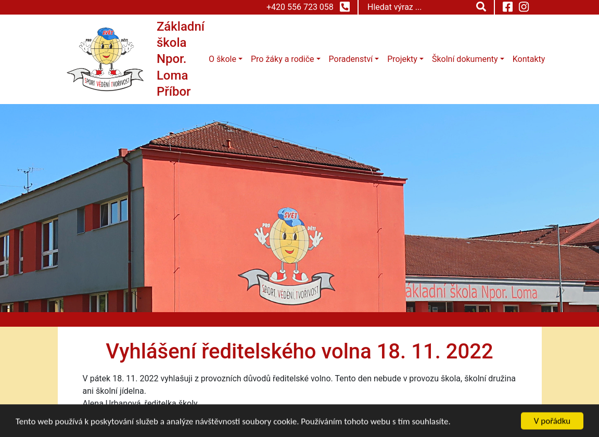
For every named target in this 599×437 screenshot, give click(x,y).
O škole (222, 59)
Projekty (402, 59)
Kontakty (529, 59)
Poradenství (351, 59)
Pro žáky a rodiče (282, 59)
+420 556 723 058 (308, 6)
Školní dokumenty (465, 59)
